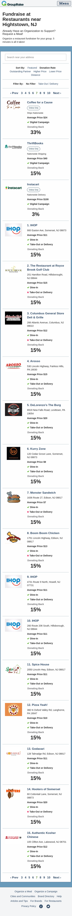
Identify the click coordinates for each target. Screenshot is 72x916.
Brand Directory (46, 896)
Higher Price (40, 71)
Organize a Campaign (46, 891)
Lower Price (55, 71)
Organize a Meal (23, 891)
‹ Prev (14, 93)
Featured (32, 67)
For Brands (36, 901)
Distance (35, 75)
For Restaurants (53, 901)
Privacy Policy (28, 906)
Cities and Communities (22, 896)
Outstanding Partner (20, 71)
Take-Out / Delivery (48, 83)
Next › (57, 93)
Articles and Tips (19, 901)
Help (59, 896)
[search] (35, 57)
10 (48, 93)
